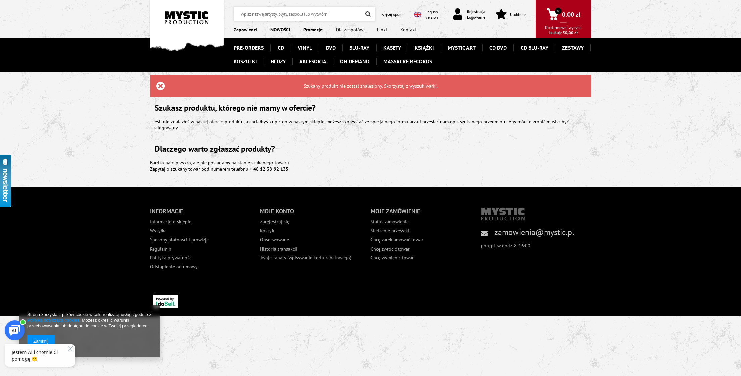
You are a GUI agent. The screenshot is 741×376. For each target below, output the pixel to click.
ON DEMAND (354, 61)
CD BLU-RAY (534, 47)
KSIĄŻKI (424, 47)
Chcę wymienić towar (392, 258)
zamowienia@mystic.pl (534, 232)
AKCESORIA (312, 61)
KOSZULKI (245, 61)
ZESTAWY (573, 47)
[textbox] (304, 14)
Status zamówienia (389, 222)
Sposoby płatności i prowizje (179, 240)
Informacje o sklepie (170, 222)
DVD (331, 47)
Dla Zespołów (349, 29)
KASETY (392, 47)
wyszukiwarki (423, 86)
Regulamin (160, 249)
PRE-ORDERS (249, 47)
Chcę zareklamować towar (396, 240)
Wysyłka (158, 231)
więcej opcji (391, 14)
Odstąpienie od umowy (174, 267)
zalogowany (165, 128)
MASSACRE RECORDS (407, 61)
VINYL (305, 47)
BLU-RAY (359, 47)
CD (281, 47)
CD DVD (498, 47)
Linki (382, 29)
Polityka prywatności (171, 258)
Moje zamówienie (395, 211)
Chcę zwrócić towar (390, 249)
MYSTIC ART (462, 47)
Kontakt (408, 29)
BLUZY (278, 61)
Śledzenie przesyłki (389, 231)
